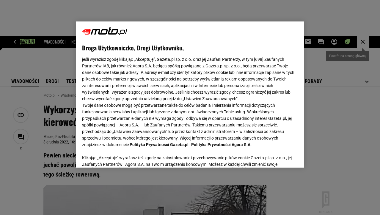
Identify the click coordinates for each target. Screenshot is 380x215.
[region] (190, 94)
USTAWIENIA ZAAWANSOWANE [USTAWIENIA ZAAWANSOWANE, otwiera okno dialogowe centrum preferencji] (121, 155)
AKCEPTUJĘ (278, 156)
